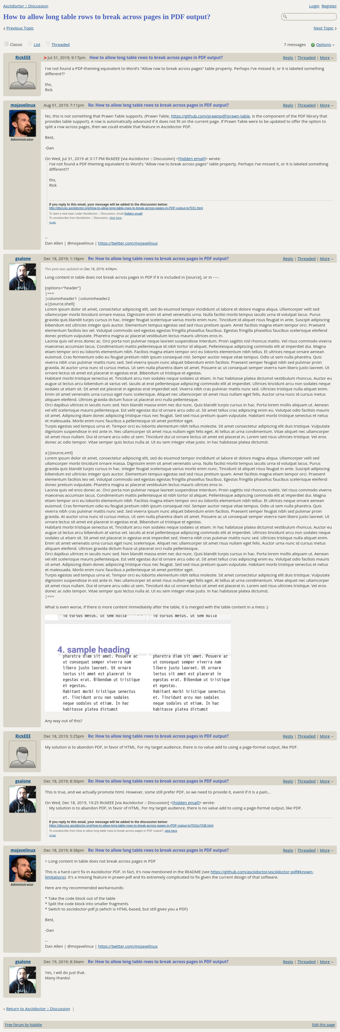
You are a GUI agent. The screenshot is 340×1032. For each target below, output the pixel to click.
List (37, 44)
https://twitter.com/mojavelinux (128, 243)
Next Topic (323, 28)
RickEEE (23, 57)
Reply (288, 57)
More (325, 57)
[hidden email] (191, 158)
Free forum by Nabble (23, 1024)
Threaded (61, 44)
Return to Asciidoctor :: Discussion (38, 1008)
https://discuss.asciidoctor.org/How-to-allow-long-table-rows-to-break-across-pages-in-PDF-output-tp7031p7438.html (131, 826)
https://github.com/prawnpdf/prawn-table (210, 116)
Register (329, 6)
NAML (52, 222)
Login (314, 6)
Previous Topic (20, 28)
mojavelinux (23, 105)
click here (115, 217)
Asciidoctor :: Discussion (25, 6)
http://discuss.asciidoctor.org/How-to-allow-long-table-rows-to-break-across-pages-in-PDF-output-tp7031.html (126, 208)
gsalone (23, 258)
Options (323, 44)
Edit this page (323, 1024)
